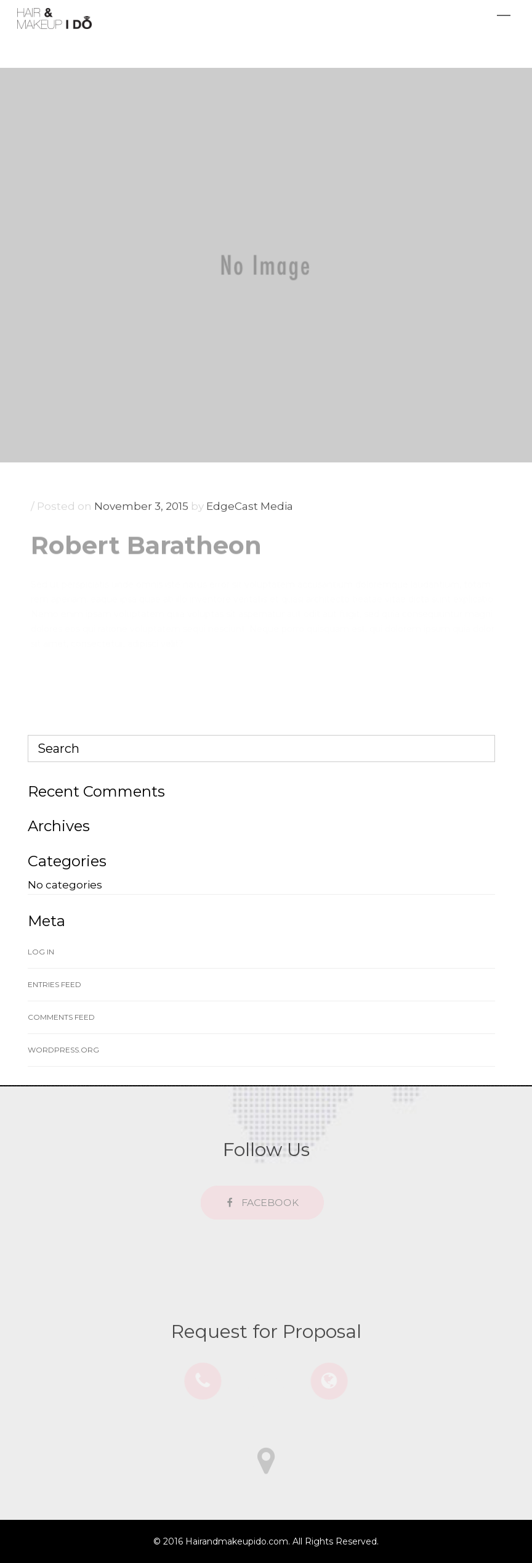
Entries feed (54, 984)
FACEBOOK (265, 1203)
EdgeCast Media (249, 510)
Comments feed (61, 1017)
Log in (41, 951)
